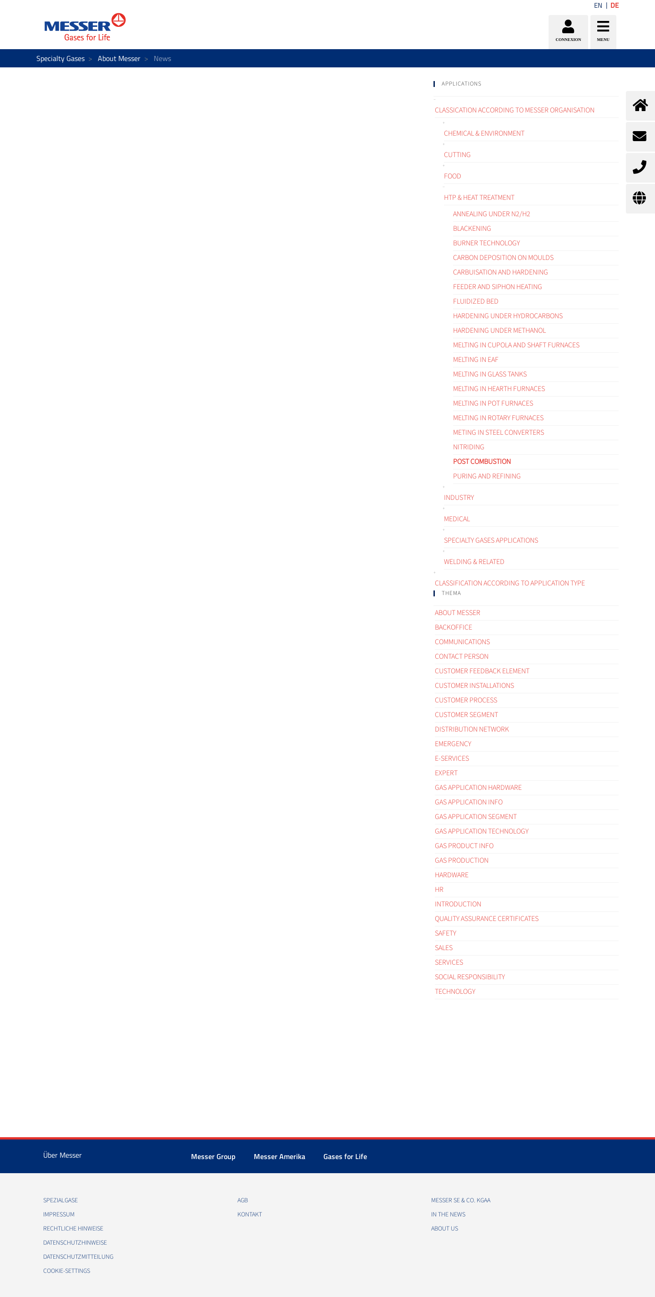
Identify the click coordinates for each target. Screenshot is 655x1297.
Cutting (457, 155)
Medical (457, 519)
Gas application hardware (478, 788)
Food (452, 176)
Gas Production (462, 860)
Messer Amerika (279, 1156)
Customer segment (466, 715)
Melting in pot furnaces (493, 403)
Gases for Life (345, 1156)
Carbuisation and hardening (500, 272)
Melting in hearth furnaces (499, 389)
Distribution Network (472, 729)
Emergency (453, 744)
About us (444, 1228)
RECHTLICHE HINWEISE (73, 1228)
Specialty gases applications (491, 540)
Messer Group (213, 1156)
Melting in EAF (476, 360)
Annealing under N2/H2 (491, 214)
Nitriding (468, 447)
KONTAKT (249, 1214)
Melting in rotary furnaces (498, 418)
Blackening (472, 229)
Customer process (466, 700)
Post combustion (482, 462)
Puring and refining (487, 476)
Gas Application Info (469, 802)
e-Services (452, 758)
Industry (459, 498)
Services (449, 962)
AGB (242, 1200)
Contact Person (462, 656)
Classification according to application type (510, 583)
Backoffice (453, 627)
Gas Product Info (464, 846)
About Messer (119, 58)
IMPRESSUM (59, 1214)
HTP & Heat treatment (479, 198)
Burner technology (486, 243)
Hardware (452, 875)
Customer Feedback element (482, 671)
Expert (446, 773)
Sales (444, 948)
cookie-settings (66, 1271)
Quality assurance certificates (487, 919)
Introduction (458, 904)
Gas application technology (482, 831)
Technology (455, 992)
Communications (462, 642)
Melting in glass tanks (490, 374)
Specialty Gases (60, 58)
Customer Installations (474, 686)
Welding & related (474, 562)
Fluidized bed (476, 301)
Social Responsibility (470, 977)
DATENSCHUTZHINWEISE (75, 1242)
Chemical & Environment (484, 133)
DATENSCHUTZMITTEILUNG (78, 1256)
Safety (445, 933)
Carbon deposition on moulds (503, 258)
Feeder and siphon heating (497, 287)
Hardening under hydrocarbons (508, 316)
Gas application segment (476, 817)
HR (439, 890)
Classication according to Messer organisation (515, 110)
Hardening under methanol (499, 331)
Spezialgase (60, 1200)
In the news (448, 1214)
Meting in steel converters (498, 432)
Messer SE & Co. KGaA (460, 1200)
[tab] (526, 84)
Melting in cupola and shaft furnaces (516, 345)
